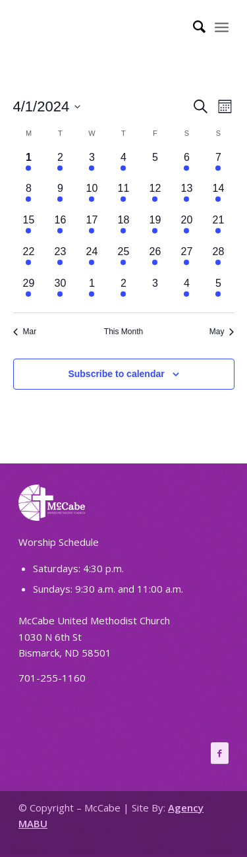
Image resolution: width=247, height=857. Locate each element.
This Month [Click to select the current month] (123, 331)
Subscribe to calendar (116, 374)
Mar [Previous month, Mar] (25, 331)
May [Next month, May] (221, 331)
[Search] (193, 26)
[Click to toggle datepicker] (47, 106)
